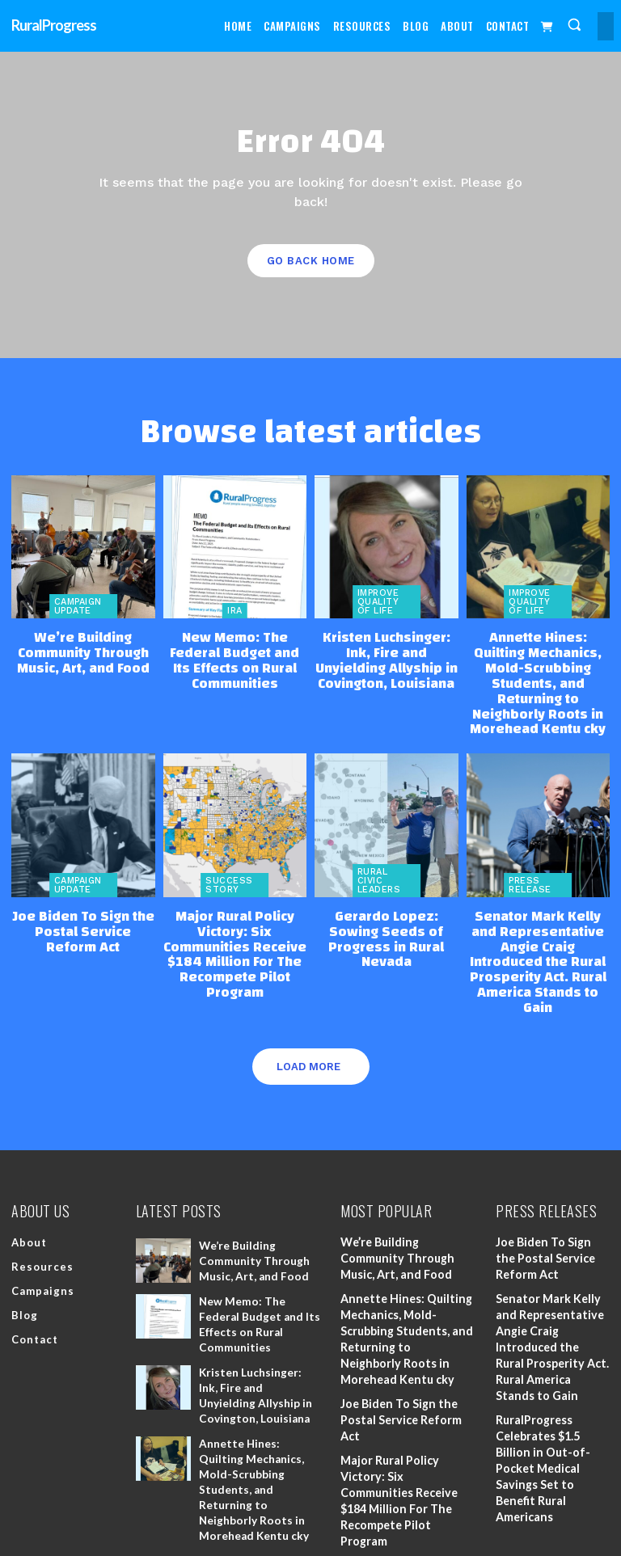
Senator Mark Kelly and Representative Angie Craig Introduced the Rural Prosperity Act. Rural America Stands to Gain (538, 922)
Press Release (530, 858)
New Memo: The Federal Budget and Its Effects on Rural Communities (235, 650)
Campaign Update (78, 606)
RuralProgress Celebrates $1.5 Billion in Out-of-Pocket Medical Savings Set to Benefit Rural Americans (541, 1410)
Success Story (229, 858)
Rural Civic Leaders (379, 854)
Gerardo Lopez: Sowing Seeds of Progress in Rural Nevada (386, 902)
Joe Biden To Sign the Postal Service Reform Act (83, 902)
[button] (574, 25)
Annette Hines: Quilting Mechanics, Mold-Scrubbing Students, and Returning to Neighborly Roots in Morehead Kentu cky (537, 670)
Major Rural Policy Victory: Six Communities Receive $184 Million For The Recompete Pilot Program (235, 915)
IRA (235, 610)
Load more (308, 1013)
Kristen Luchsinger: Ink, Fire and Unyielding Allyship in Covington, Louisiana (386, 657)
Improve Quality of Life (378, 602)
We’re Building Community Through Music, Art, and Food (83, 650)
